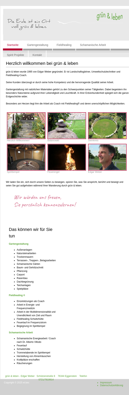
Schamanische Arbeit (93, 44)
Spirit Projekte (15, 55)
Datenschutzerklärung (111, 385)
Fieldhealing (64, 44)
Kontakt (37, 55)
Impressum (106, 382)
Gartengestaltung (37, 44)
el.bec (26, 382)
